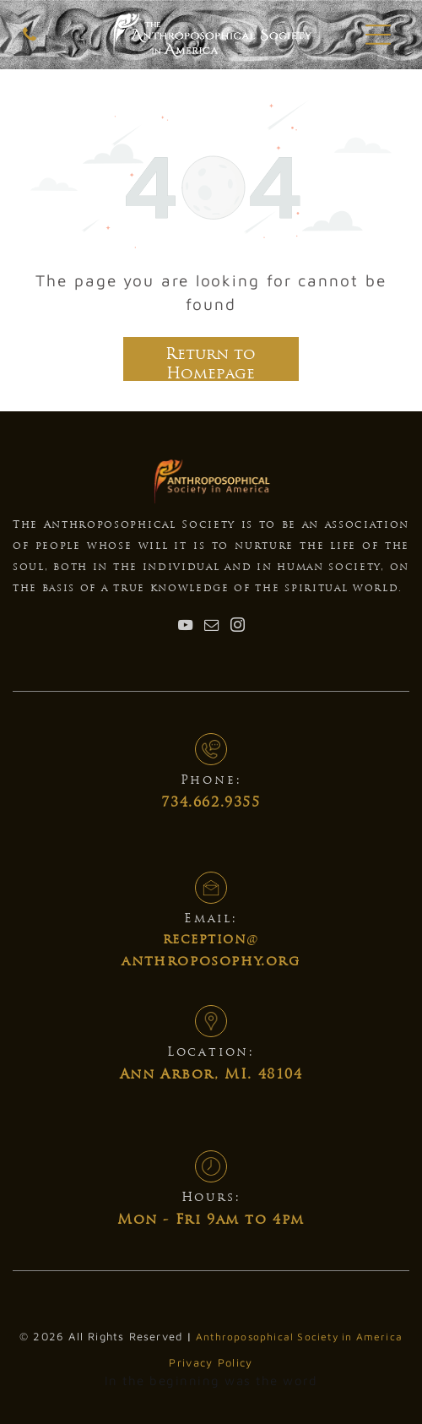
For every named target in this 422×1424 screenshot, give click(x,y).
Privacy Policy (210, 1362)
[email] (211, 627)
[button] (378, 34)
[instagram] (237, 627)
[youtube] (185, 627)
